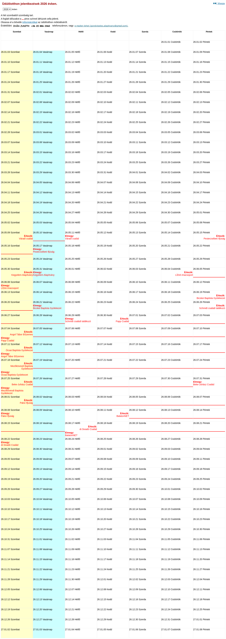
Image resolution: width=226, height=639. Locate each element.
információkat (29, 22)
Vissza (219, 3)
